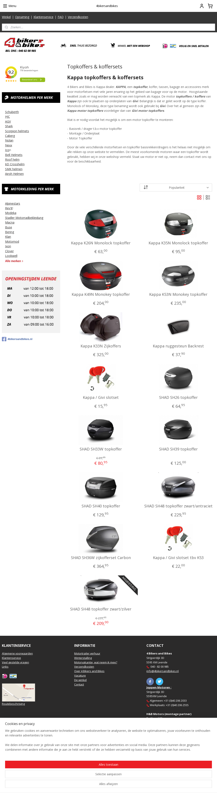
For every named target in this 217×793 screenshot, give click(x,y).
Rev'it (9, 208)
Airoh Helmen (14, 174)
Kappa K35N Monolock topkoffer (178, 243)
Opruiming (22, 17)
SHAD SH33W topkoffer (101, 449)
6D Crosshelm (15, 164)
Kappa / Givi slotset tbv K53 (178, 557)
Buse (8, 227)
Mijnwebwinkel (155, 785)
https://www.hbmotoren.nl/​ (175, 732)
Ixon (8, 246)
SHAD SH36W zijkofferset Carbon (101, 557)
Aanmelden (13, 766)
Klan (8, 237)
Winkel (6, 17)
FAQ (61, 17)
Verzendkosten (78, 17)
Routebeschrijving (13, 704)
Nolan (9, 140)
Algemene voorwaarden (17, 653)
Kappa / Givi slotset (101, 397)
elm (16, 159)
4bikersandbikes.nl (17, 339)
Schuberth (12, 112)
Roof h (9, 159)
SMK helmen (13, 169)
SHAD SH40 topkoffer (100, 506)
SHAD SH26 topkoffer (178, 397)
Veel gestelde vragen (15, 662)
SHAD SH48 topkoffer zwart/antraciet (178, 506)
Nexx (8, 145)
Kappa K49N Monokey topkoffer (101, 294)
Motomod (12, 241)
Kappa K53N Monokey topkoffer (178, 294)
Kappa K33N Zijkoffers (101, 346)
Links (5, 666)
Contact (79, 684)
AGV (8, 121)
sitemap (93, 785)
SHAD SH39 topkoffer (178, 449)
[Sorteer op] (176, 187)
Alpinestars (12, 203)
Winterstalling (83, 658)
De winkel (80, 680)
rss (102, 785)
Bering (9, 232)
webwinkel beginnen (119, 785)
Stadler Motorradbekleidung (24, 218)
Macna (9, 222)
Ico (7, 150)
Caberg (10, 136)
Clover (9, 251)
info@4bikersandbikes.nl (162, 671)
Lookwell (11, 256)
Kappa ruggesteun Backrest (178, 346)
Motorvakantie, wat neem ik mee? (95, 662)
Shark (9, 126)
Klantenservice (43, 17)
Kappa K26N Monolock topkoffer (101, 243)
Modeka (10, 213)
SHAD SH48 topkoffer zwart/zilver (100, 609)
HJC (7, 117)
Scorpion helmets (17, 131)
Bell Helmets (13, 155)
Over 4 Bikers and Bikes (89, 671)
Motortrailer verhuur (87, 653)
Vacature (80, 675)
